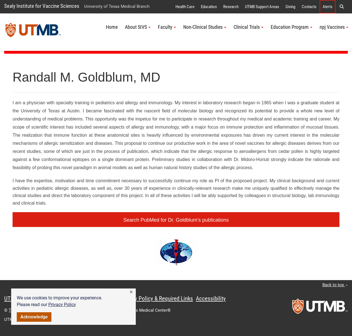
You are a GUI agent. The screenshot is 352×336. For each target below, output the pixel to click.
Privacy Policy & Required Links (156, 298)
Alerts (327, 6)
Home (112, 27)
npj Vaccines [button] (334, 27)
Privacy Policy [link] (62, 304)
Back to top (335, 284)
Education (209, 6)
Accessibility (211, 298)
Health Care (184, 6)
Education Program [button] (291, 27)
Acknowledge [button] (34, 317)
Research (231, 6)
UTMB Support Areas (262, 6)
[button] (131, 292)
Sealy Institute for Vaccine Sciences (41, 6)
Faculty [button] (167, 27)
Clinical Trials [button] (248, 27)
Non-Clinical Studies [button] (204, 27)
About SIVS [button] (138, 27)
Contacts (309, 6)
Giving (290, 6)
